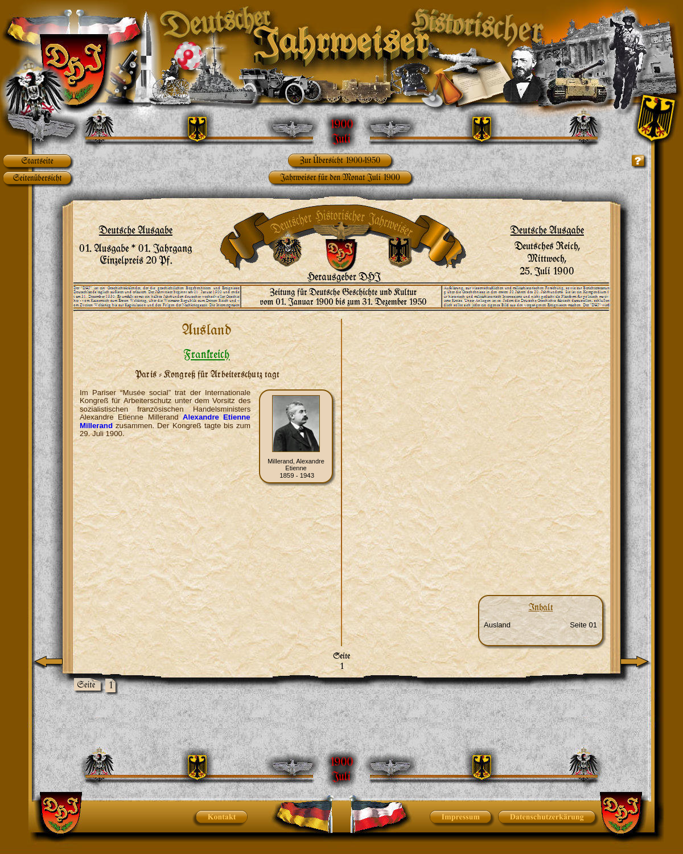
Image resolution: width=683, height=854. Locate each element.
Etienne (237, 417)
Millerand (96, 425)
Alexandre (204, 417)
